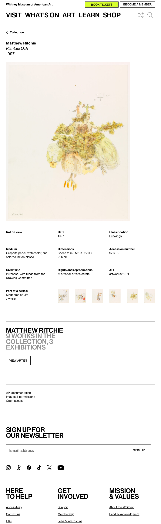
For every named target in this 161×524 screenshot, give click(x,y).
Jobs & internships (70, 521)
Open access (14, 400)
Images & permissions (20, 396)
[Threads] (19, 467)
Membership (66, 514)
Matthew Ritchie (21, 43)
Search (150, 15)
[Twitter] (49, 467)
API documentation (18, 392)
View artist (18, 360)
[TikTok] (39, 467)
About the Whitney (121, 507)
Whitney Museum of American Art (29, 4)
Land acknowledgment (124, 514)
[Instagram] (8, 467)
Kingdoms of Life (17, 294)
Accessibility (14, 507)
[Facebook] (29, 467)
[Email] (66, 450)
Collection (17, 32)
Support (63, 507)
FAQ (9, 521)
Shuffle (141, 15)
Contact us (13, 514)
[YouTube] (61, 467)
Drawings (115, 236)
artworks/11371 (119, 273)
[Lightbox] (68, 141)
